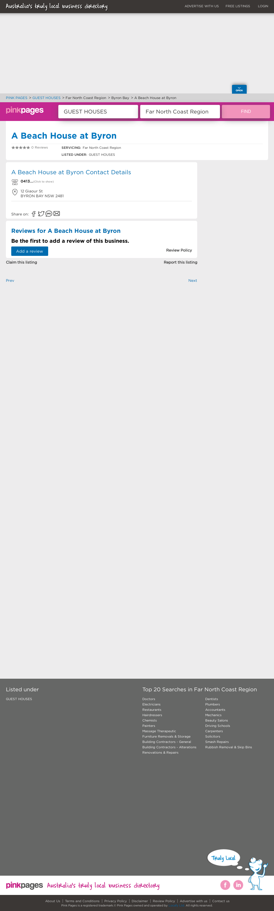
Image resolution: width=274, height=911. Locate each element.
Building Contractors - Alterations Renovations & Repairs (169, 749)
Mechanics (213, 715)
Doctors (148, 699)
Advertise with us (193, 901)
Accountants (215, 709)
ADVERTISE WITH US (202, 6)
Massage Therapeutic (159, 731)
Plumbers (212, 704)
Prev (10, 280)
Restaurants (151, 709)
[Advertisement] (101, 349)
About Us (52, 901)
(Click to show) (43, 181)
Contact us (221, 901)
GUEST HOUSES (19, 699)
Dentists (211, 699)
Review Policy (164, 901)
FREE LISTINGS (238, 6)
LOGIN (263, 6)
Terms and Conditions (82, 901)
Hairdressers (152, 715)
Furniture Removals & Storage (166, 736)
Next (192, 280)
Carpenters (214, 731)
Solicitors (212, 736)
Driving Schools (217, 725)
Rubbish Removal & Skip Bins (228, 747)
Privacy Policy (115, 901)
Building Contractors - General (166, 741)
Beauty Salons (216, 720)
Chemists (149, 720)
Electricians (151, 704)
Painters (148, 725)
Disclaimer (140, 901)
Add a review (29, 251)
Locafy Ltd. (177, 905)
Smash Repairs (217, 741)
